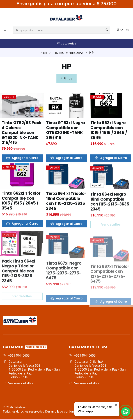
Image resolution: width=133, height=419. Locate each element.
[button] (66, 78)
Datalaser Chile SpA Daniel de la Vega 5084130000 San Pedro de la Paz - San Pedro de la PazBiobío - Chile (97, 369)
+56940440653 (16, 355)
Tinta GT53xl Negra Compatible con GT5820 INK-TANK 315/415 (65, 130)
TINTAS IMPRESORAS (68, 52)
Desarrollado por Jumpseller (64, 411)
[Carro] (127, 30)
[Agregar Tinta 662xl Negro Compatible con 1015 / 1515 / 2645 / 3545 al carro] (110, 158)
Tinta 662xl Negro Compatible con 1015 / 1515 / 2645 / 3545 (108, 130)
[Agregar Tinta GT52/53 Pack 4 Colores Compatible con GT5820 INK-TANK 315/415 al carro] (22, 158)
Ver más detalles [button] (18, 383)
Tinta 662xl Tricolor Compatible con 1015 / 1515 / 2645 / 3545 (21, 218)
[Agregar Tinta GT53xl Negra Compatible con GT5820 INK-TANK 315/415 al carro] (66, 158)
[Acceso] (120, 30)
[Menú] (5, 30)
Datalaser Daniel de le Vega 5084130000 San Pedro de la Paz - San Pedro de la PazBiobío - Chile (31, 369)
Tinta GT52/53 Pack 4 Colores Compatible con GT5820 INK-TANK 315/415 (22, 132)
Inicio (43, 52)
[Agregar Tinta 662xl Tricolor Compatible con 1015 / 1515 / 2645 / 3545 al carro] (22, 241)
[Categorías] (66, 43)
